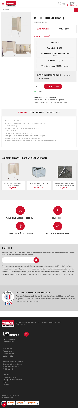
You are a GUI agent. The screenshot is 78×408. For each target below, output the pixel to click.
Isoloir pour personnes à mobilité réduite (13, 184)
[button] (4, 404)
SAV (59, 322)
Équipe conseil (21, 324)
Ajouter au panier (53, 86)
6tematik (10, 397)
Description (22, 112)
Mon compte (63, 3)
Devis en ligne (57, 218)
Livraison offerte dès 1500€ (57, 233)
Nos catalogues (8, 353)
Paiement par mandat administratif (20, 218)
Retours (6, 385)
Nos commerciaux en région (26, 322)
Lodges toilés (8, 356)
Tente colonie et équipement (13, 364)
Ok (36, 260)
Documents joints (53, 112)
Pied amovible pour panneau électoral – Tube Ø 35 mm (64, 184)
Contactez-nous (47, 322)
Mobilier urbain (8, 369)
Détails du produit (37, 112)
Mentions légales (15, 395)
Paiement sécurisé (9, 377)
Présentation (7, 349)
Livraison (6, 375)
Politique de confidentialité (12, 380)
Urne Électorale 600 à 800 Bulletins (39, 184)
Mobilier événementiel (11, 367)
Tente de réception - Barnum (13, 362)
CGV (4, 382)
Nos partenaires (8, 351)
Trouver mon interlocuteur (11, 334)
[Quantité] (36, 86)
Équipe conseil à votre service (20, 233)
